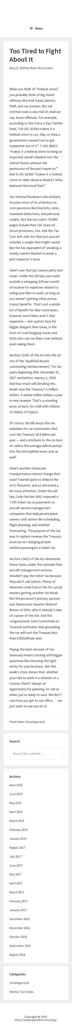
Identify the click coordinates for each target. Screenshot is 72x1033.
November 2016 (19, 928)
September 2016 (20, 946)
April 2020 (15, 785)
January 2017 (17, 910)
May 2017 (15, 874)
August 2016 (17, 955)
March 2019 (16, 821)
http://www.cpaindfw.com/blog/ (36, 1020)
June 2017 (15, 865)
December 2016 (19, 919)
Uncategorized (35, 722)
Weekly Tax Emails (21, 992)
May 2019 (15, 803)
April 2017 (15, 883)
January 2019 (17, 838)
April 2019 (15, 812)
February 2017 (18, 901)
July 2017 (15, 856)
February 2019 (18, 830)
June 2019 (15, 794)
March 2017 (16, 892)
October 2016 (18, 937)
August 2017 (17, 847)
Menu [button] (39, 28)
